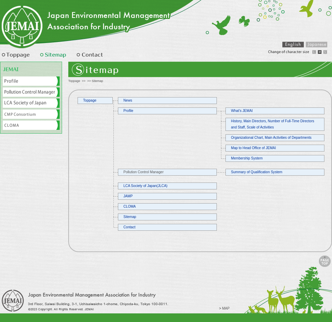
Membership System (247, 158)
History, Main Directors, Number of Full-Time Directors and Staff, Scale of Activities (272, 124)
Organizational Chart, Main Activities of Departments (271, 137)
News (127, 100)
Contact (129, 227)
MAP (226, 308)
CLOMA (129, 206)
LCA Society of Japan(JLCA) (145, 186)
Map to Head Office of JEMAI (253, 148)
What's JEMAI (242, 111)
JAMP (128, 196)
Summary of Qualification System (256, 172)
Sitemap (129, 217)
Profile (128, 111)
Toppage (74, 81)
